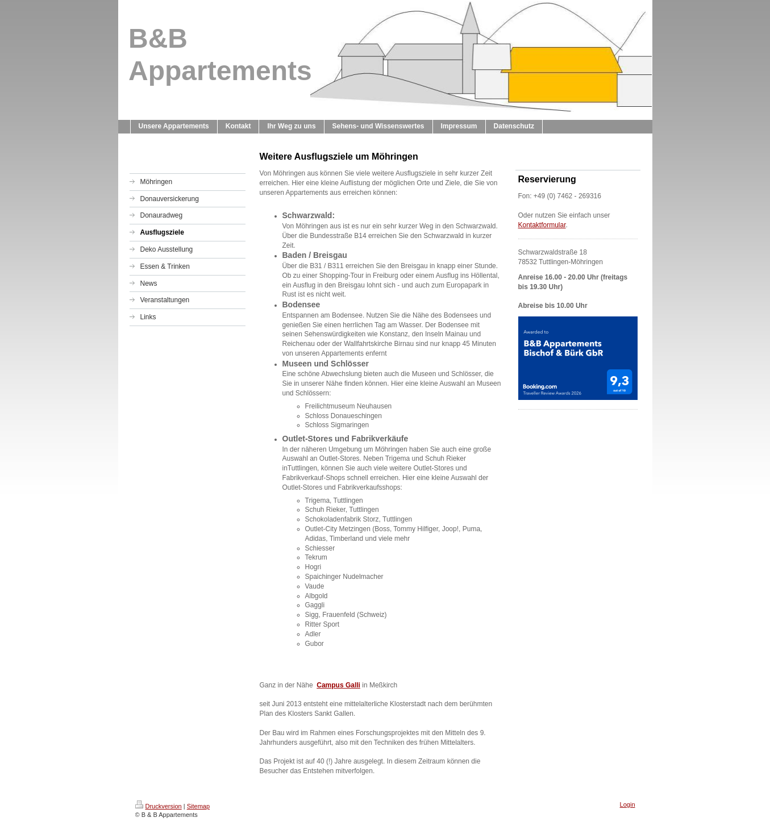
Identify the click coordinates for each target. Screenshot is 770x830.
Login (627, 804)
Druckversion (158, 806)
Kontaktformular (542, 225)
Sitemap (198, 806)
